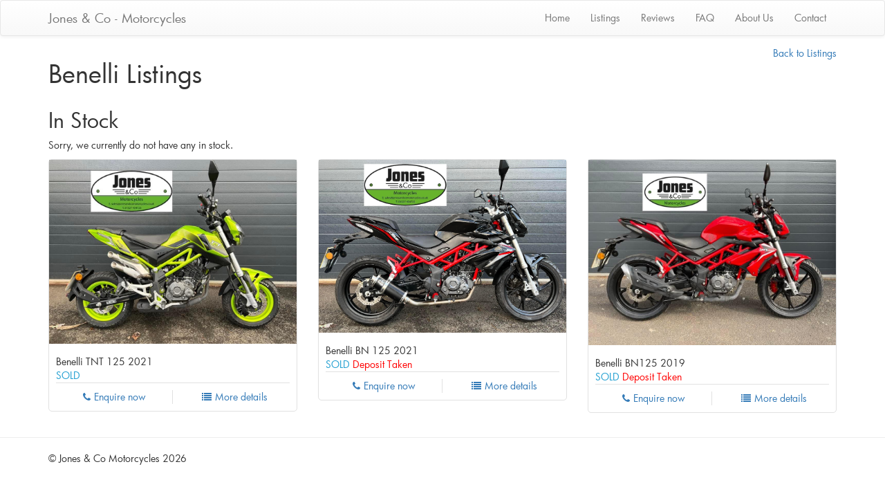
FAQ (705, 17)
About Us (754, 17)
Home (557, 17)
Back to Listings (805, 52)
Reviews (658, 17)
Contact (810, 17)
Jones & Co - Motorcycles (117, 18)
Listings (605, 17)
